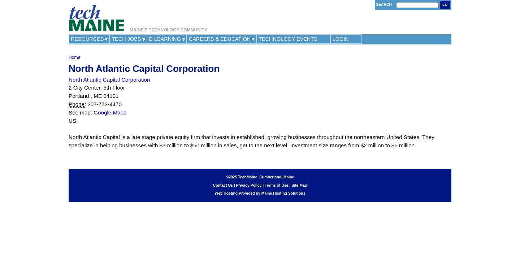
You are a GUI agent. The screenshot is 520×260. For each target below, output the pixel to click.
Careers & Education (220, 39)
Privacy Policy (249, 185)
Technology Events (288, 39)
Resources (87, 39)
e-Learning (165, 39)
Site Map (299, 185)
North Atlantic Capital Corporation (109, 80)
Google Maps (110, 112)
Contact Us (223, 185)
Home (74, 57)
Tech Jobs (126, 39)
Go (444, 4)
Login (341, 39)
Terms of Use (276, 185)
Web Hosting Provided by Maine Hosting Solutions (260, 193)
